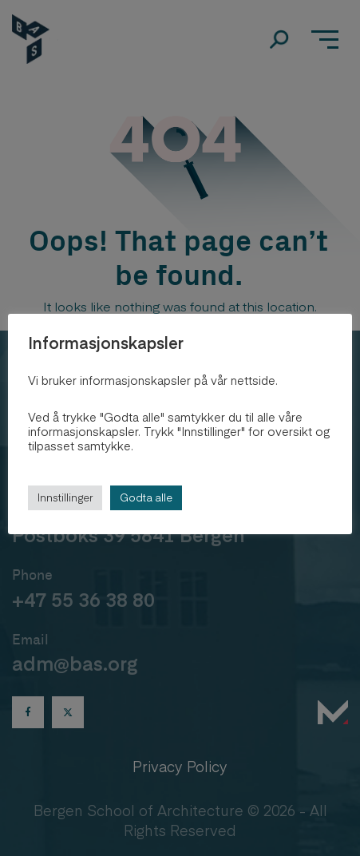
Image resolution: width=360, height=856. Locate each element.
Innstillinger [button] (65, 497)
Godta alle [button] (146, 497)
